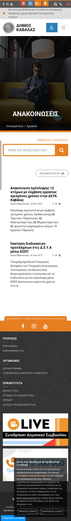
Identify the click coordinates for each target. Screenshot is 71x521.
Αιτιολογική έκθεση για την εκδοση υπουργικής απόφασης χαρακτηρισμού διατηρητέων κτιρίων (35, 13)
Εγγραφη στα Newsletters (18, 395)
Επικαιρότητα (14, 126)
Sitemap (7, 400)
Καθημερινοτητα (13, 351)
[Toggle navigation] (63, 27)
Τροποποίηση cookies (51, 511)
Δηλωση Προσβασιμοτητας (19, 405)
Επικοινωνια (10, 346)
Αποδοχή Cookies (27, 511)
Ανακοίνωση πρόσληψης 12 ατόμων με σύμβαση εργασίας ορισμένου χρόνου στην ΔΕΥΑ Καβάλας (33, 194)
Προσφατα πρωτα (52, 173)
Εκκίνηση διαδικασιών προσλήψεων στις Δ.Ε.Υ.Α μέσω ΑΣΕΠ (31, 247)
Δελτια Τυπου (11, 391)
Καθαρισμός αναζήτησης (52, 140)
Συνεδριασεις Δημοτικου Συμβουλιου (25, 373)
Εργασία (32, 126)
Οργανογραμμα (12, 368)
